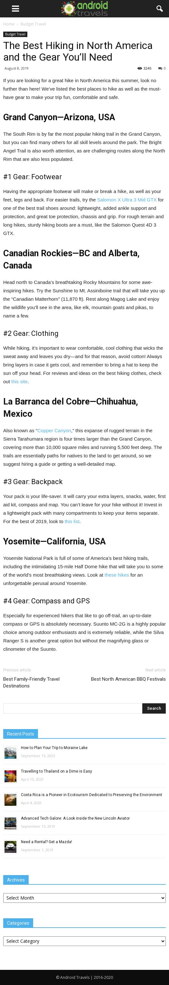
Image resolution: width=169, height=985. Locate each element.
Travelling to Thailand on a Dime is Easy (56, 771)
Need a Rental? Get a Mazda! (46, 842)
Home (8, 24)
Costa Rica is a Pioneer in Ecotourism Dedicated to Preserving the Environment (91, 795)
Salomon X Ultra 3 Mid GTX (127, 199)
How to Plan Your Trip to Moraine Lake (54, 748)
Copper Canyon (54, 430)
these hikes (117, 575)
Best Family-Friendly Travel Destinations (31, 682)
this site (19, 381)
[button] (160, 8)
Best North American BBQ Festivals (128, 679)
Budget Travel (15, 34)
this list (72, 521)
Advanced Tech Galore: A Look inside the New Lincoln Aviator (75, 818)
